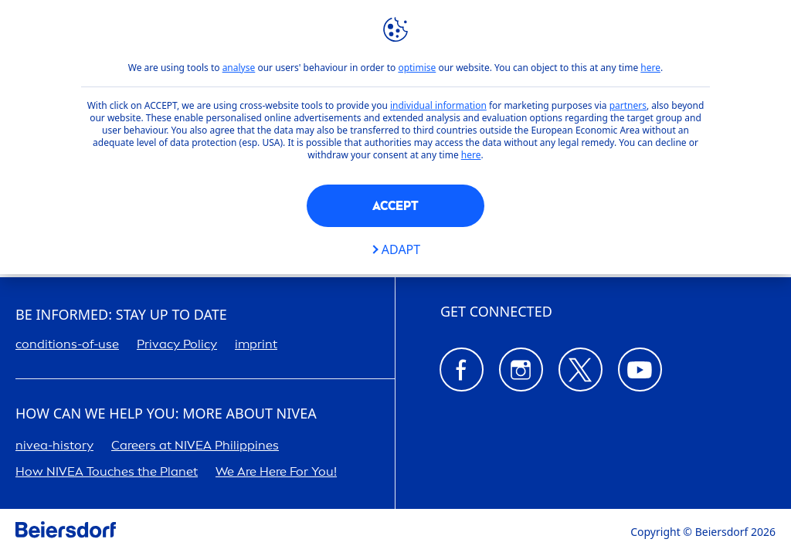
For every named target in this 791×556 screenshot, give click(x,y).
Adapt (401, 249)
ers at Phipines (195, 445)
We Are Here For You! (276, 471)
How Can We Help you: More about (166, 413)
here (650, 67)
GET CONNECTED (496, 311)
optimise (417, 67)
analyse (239, 67)
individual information (438, 105)
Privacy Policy (177, 344)
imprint (256, 344)
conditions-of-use (67, 344)
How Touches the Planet (106, 471)
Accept (395, 205)
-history (54, 445)
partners (628, 105)
